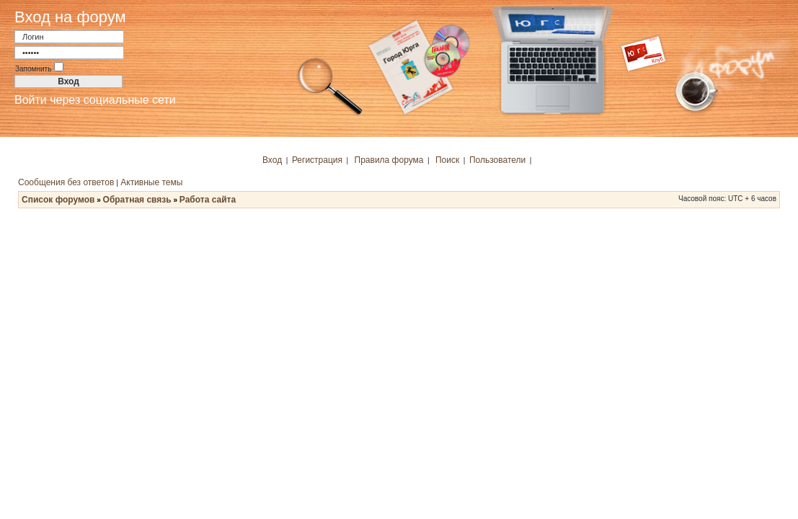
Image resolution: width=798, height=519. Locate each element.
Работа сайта (207, 200)
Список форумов (58, 200)
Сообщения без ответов (66, 182)
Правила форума (389, 160)
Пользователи (497, 160)
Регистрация (317, 160)
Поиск (447, 160)
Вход (272, 160)
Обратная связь (137, 200)
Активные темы (151, 182)
